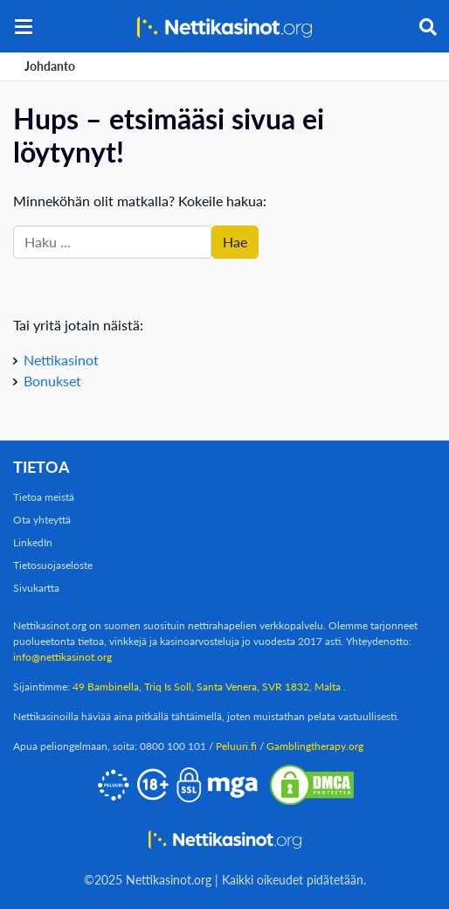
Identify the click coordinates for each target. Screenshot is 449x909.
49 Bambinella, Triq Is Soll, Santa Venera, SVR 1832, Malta (208, 686)
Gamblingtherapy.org (314, 746)
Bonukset (52, 380)
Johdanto (49, 66)
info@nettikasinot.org (62, 656)
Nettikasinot (61, 359)
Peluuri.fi (236, 746)
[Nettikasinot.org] (224, 26)
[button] (23, 26)
